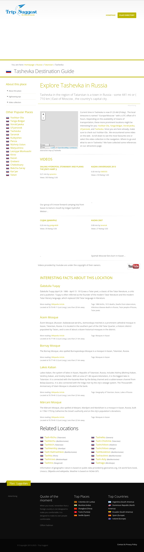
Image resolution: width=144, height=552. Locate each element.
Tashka (51, 455)
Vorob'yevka (17, 124)
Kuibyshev (16, 137)
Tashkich (54, 444)
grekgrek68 (54, 225)
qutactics (53, 174)
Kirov (13, 154)
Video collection (15, 102)
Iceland (117, 519)
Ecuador (120, 512)
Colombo (84, 502)
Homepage (110, 15)
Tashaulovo (108, 455)
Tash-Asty (107, 459)
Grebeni (14, 161)
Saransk (14, 134)
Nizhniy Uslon (17, 144)
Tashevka (15, 131)
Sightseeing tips (15, 96)
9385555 (104, 171)
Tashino (54, 462)
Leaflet (52, 148)
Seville (82, 515)
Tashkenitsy (55, 448)
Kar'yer (14, 171)
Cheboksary (16, 164)
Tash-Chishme (108, 441)
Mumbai (82, 505)
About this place (15, 91)
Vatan (13, 174)
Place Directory (126, 15)
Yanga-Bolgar (17, 121)
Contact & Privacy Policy (127, 544)
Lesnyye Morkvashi (20, 151)
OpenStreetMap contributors (67, 148)
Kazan (13, 158)
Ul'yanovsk (16, 127)
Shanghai (83, 508)
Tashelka (104, 437)
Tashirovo (56, 459)
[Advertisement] (72, 40)
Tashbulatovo (109, 451)
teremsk (104, 225)
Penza (13, 141)
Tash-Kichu (55, 437)
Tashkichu (57, 441)
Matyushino (16, 147)
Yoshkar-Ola (17, 117)
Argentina (121, 502)
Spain (116, 515)
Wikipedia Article (57, 304)
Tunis (82, 512)
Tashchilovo (106, 444)
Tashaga (105, 462)
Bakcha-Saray (17, 168)
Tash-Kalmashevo (61, 451)
